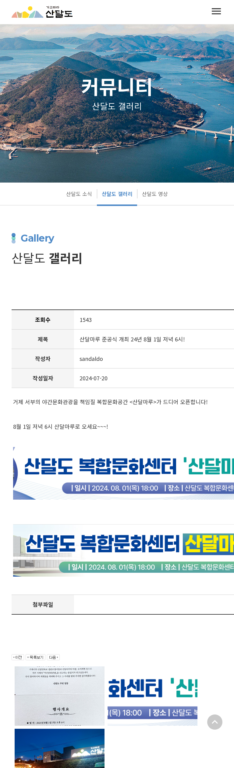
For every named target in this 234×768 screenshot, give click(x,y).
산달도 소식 (79, 193)
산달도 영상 (154, 193)
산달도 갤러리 (117, 193)
